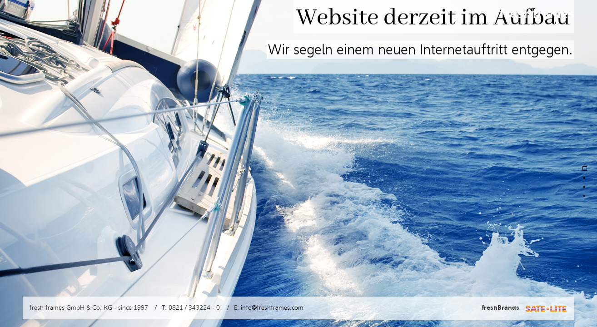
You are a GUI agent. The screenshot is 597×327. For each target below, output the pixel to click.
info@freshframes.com (272, 308)
